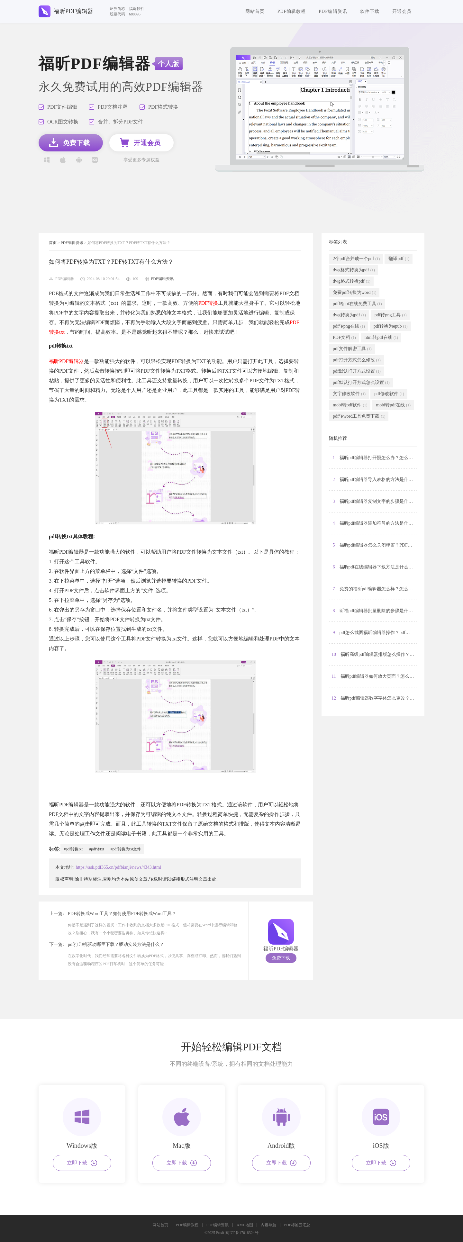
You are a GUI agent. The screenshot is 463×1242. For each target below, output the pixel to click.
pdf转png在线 (349, 326)
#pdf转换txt (73, 849)
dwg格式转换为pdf (354, 270)
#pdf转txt (96, 849)
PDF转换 (208, 303)
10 (374, 654)
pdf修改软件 (389, 393)
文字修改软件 (349, 393)
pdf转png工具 (391, 315)
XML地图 (245, 1225)
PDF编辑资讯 (333, 11)
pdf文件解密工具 (352, 348)
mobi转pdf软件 (350, 405)
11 (374, 676)
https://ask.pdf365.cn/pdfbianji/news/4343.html (118, 867)
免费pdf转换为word (354, 292)
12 (374, 698)
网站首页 (255, 11)
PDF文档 (344, 337)
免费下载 (281, 958)
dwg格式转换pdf (351, 281)
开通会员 (402, 11)
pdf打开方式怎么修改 (357, 360)
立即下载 (82, 1163)
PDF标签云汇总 (297, 1225)
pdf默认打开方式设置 (357, 371)
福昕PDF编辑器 (66, 361)
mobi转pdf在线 (393, 405)
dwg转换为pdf (349, 315)
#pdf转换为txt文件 (126, 849)
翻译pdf (398, 258)
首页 (53, 242)
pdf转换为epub (391, 326)
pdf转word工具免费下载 (359, 416)
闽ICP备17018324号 (242, 1232)
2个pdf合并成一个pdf (356, 258)
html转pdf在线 (381, 337)
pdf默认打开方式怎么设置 (361, 382)
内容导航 (268, 1225)
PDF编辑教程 (291, 11)
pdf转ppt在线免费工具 (357, 303)
